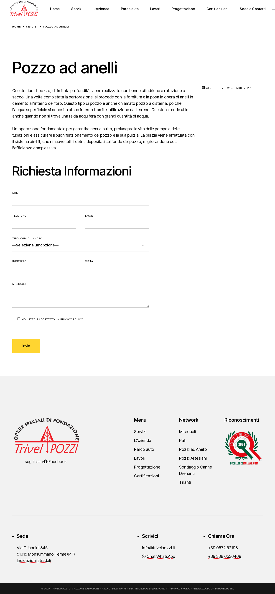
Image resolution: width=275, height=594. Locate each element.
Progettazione (147, 467)
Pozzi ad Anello (193, 449)
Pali (182, 440)
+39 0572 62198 (223, 547)
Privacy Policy (71, 319)
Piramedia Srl (224, 588)
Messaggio (80, 295)
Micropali (187, 431)
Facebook (55, 461)
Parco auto (144, 449)
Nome (80, 198)
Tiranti (185, 482)
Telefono (44, 221)
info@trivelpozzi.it (158, 547)
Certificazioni (146, 476)
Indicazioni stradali (34, 560)
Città (117, 267)
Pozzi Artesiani (193, 458)
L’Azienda (142, 440)
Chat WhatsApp (158, 556)
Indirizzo (44, 267)
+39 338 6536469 (224, 556)
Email (117, 221)
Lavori (139, 458)
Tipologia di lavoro (80, 244)
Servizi (140, 431)
